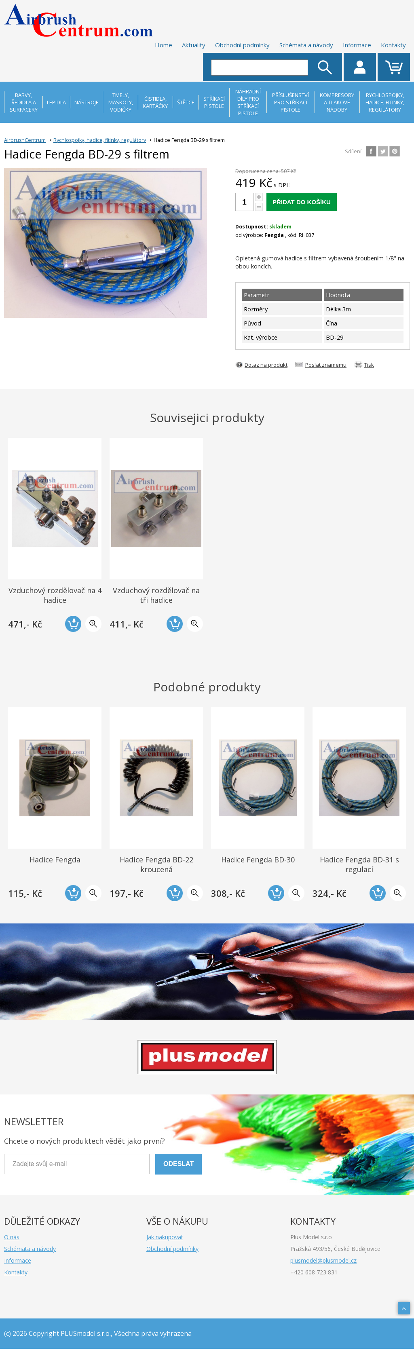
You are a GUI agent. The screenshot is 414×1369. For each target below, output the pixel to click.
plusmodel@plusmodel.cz (323, 1260)
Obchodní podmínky (242, 45)
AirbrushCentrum (25, 140)
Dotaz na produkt (266, 364)
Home (163, 45)
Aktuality (193, 45)
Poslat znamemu (325, 364)
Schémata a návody (306, 45)
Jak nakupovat (164, 1237)
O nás (11, 1237)
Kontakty (393, 45)
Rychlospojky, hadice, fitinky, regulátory (99, 140)
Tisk (369, 364)
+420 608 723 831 (314, 1272)
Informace (357, 45)
